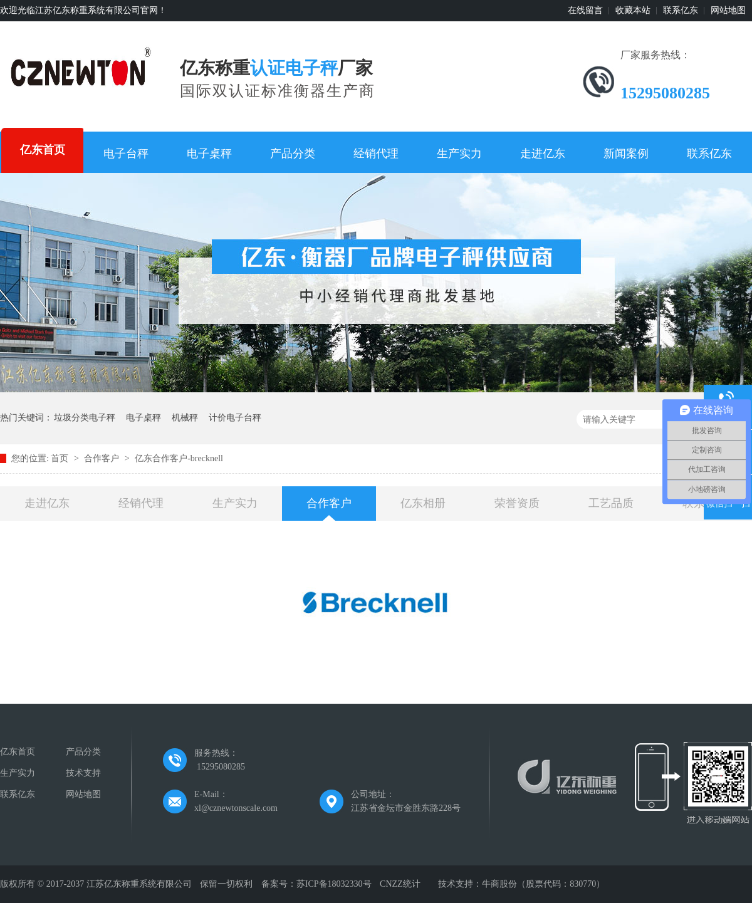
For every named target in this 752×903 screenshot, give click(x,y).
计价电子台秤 (235, 417)
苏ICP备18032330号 (334, 884)
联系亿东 (680, 10)
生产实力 (459, 153)
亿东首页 (42, 150)
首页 (61, 458)
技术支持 (83, 773)
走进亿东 (542, 153)
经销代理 (376, 153)
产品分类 (292, 153)
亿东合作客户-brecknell (179, 458)
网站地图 (728, 10)
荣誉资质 (517, 503)
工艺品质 (611, 503)
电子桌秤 (209, 153)
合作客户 (103, 458)
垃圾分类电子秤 (84, 417)
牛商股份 (499, 884)
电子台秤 (126, 153)
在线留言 (585, 10)
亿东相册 (423, 503)
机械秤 (185, 417)
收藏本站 (632, 10)
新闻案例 (626, 153)
